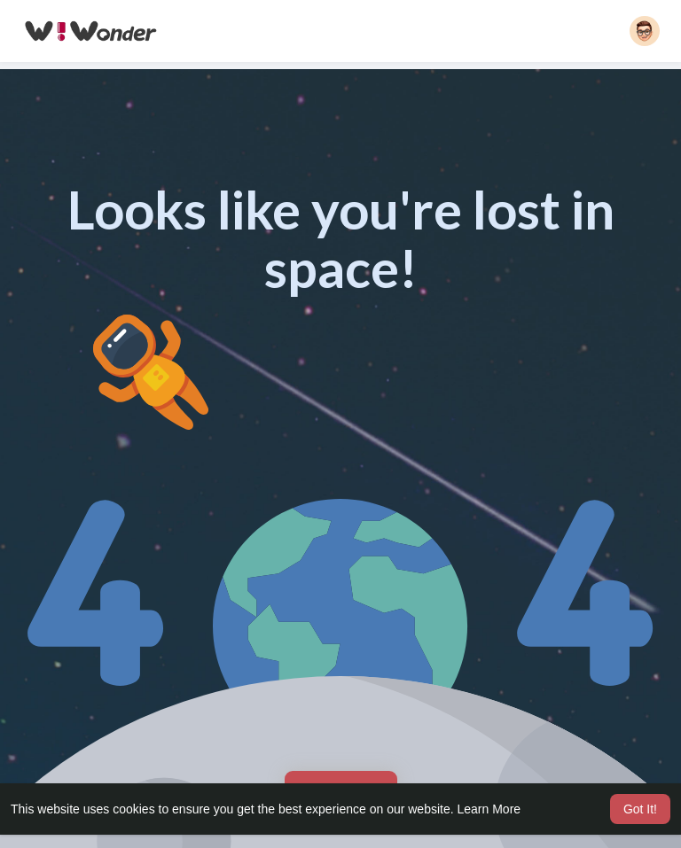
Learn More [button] (489, 809)
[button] (644, 31)
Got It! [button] (640, 809)
